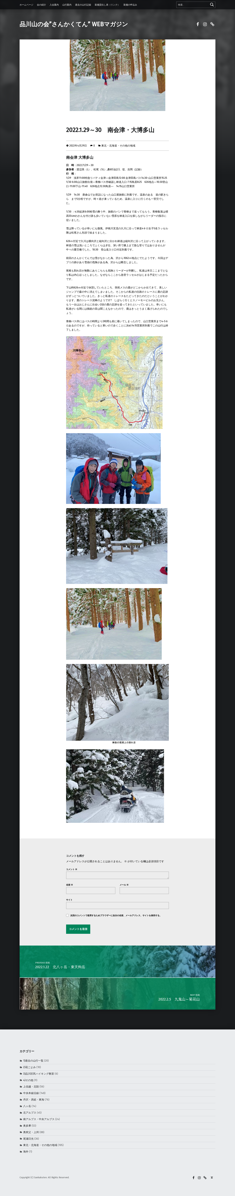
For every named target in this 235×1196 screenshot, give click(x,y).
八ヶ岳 (27, 1106)
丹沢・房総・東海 (33, 1099)
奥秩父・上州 (31, 1132)
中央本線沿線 (31, 1093)
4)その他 (28, 1080)
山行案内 (66, 4)
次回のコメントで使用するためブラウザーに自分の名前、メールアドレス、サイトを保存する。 (116, 915)
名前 (69, 885)
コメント (71, 869)
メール (124, 885)
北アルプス (29, 1112)
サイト (69, 900)
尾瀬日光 (28, 1138)
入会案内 (54, 4)
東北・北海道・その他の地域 (118, 145)
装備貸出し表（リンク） (107, 4)
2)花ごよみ (29, 1067)
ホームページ (26, 4)
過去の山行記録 (83, 4)
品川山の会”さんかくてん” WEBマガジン (74, 24)
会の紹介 (41, 4)
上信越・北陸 (31, 1086)
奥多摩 (27, 1125)
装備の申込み (130, 4)
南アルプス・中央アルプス (39, 1119)
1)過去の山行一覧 (33, 1060)
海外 (25, 1151)
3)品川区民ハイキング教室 (38, 1073)
